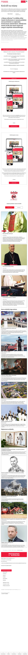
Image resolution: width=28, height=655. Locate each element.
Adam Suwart (4, 268)
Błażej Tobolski (10, 13)
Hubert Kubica (5, 299)
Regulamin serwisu (6, 582)
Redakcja (5, 235)
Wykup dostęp (14, 182)
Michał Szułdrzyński (4, 543)
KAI (3, 235)
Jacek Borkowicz (4, 497)
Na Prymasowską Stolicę (8, 266)
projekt (5, 593)
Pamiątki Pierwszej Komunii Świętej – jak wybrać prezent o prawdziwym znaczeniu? (12, 450)
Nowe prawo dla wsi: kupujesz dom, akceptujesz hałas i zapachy (13, 518)
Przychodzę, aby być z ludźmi (9, 297)
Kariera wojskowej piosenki (6, 421)
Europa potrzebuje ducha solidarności (8, 328)
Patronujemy (5, 578)
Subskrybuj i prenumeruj (6, 570)
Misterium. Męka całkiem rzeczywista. (8, 375)
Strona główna (5, 550)
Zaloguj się (16, 68)
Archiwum (19, 207)
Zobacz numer (9, 207)
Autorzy (4, 575)
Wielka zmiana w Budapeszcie (7, 542)
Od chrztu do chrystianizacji (7, 398)
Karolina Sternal (4, 520)
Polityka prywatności (6, 585)
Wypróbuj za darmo (14, 126)
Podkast (4, 576)
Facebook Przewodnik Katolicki (6, 565)
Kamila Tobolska (4, 376)
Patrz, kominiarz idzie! (5, 351)
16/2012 (19, 203)
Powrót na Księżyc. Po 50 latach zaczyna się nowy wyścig (12, 472)
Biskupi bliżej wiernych (8, 233)
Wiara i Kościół (14, 550)
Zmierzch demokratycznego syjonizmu (9, 496)
